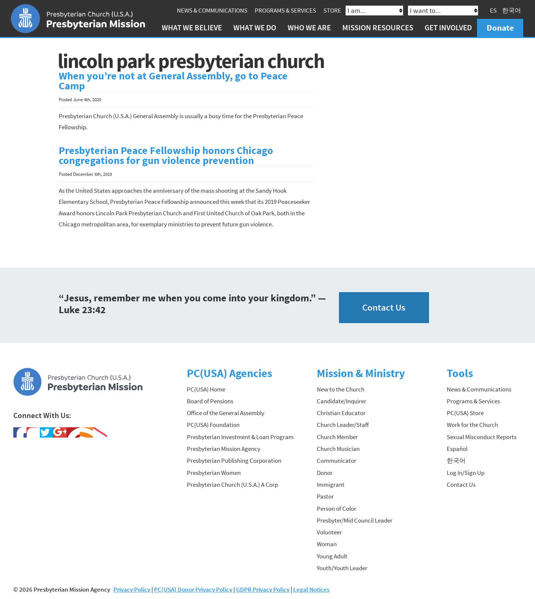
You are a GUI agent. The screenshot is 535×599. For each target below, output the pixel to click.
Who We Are (309, 27)
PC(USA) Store (465, 413)
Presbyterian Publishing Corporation (234, 460)
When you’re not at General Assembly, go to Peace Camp (173, 81)
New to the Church (340, 389)
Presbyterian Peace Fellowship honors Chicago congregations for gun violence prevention (166, 155)
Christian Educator (341, 413)
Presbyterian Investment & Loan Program (240, 437)
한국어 (511, 10)
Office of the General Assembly (225, 413)
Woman (327, 544)
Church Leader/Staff (343, 425)
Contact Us (383, 307)
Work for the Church (472, 425)
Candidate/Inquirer (341, 401)
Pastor (325, 496)
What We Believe (192, 27)
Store (332, 10)
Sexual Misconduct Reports (482, 437)
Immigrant (330, 484)
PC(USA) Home (206, 389)
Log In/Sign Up (465, 473)
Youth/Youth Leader (342, 568)
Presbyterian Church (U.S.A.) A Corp (232, 484)
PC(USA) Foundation (213, 425)
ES (493, 10)
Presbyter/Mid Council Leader (354, 520)
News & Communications (212, 10)
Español (457, 449)
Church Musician (338, 449)
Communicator (336, 460)
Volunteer (329, 532)
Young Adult (332, 556)
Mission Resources (377, 27)
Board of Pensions (210, 401)
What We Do (254, 27)
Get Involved (448, 27)
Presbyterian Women (214, 473)
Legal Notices (311, 589)
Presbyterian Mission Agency (223, 449)
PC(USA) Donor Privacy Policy (193, 589)
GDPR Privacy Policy (262, 589)
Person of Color (336, 508)
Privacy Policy (131, 589)
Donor (325, 473)
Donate (500, 27)
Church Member (337, 437)
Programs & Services (285, 10)
